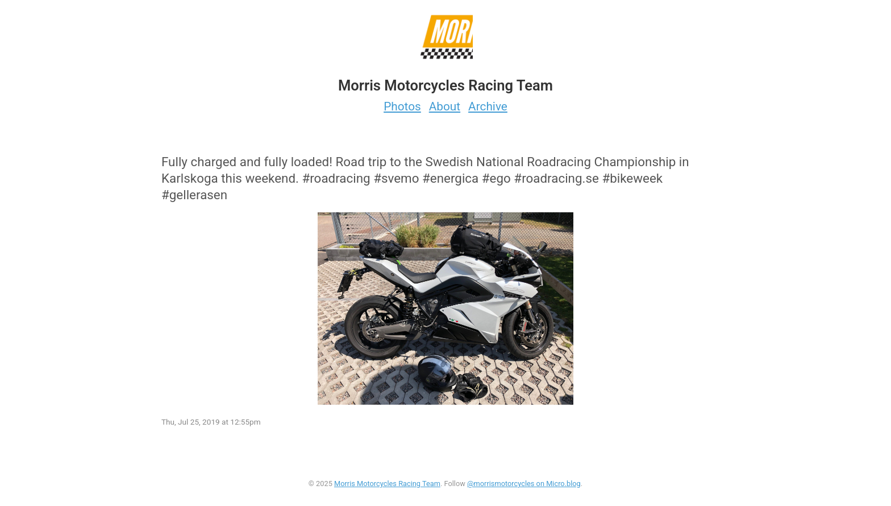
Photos (402, 106)
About (444, 106)
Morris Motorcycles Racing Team (387, 483)
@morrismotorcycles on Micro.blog (524, 483)
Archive (487, 106)
